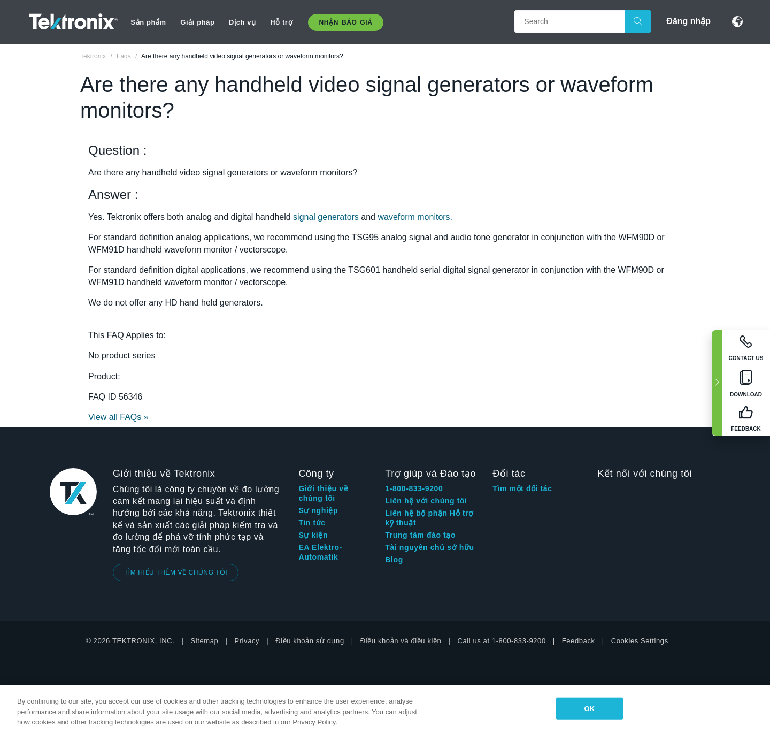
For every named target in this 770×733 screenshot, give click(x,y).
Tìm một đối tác (522, 488)
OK (589, 708)
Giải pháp (197, 22)
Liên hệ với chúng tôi (426, 501)
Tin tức (311, 522)
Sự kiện (313, 535)
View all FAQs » (118, 417)
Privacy (246, 641)
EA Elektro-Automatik (320, 552)
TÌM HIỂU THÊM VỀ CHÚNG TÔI (175, 572)
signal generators (326, 217)
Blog (394, 559)
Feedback (578, 641)
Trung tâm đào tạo (420, 535)
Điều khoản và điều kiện (401, 641)
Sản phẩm (148, 22)
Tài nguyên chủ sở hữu (429, 547)
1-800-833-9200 (414, 488)
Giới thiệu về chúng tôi (323, 493)
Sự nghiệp (318, 510)
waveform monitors (414, 217)
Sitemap (205, 641)
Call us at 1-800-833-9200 (501, 641)
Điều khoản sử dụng (309, 641)
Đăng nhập (688, 21)
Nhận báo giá (346, 22)
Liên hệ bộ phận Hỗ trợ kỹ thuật (429, 518)
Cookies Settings (639, 641)
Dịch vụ (242, 22)
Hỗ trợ (281, 22)
